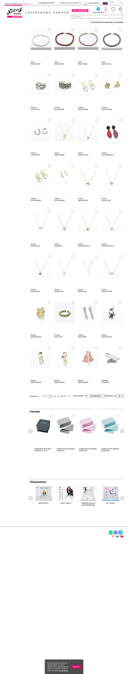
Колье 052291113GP (83, 221)
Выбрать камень (18, 21)
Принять (76, 667)
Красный (11, 91)
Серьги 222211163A (35, 176)
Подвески (12, 45)
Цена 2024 (12, 107)
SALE (27, 21)
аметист (11, 134)
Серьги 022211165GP (107, 130)
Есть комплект (14, 101)
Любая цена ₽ (13, 208)
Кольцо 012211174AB (59, 130)
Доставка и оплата (94, 603)
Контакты (88, 21)
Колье (10, 51)
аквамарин (12, 131)
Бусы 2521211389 (82, 85)
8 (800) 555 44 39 (46, 3)
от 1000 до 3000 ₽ (15, 217)
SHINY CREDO (66, 566)
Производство (72, 603)
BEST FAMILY (44, 566)
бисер (10, 150)
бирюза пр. (12, 147)
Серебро (11, 73)
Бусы (10, 57)
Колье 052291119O (59, 312)
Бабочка (11, 180)
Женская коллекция (13, 33)
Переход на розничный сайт (69, 3)
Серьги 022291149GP (59, 221)
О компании (98, 21)
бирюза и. (12, 143)
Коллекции (52, 21)
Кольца (11, 39)
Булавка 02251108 (105, 403)
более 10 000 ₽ (14, 226)
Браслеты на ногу (33, 616)
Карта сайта (91, 631)
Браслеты (12, 48)
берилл (11, 137)
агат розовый (13, 128)
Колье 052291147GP (107, 312)
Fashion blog (91, 626)
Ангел (10, 177)
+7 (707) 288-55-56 (110, 665)
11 (86, 38)
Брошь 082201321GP (83, 403)
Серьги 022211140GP (83, 130)
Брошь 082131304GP (59, 403)
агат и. (10, 125)
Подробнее (63, 671)
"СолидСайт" (46, 649)
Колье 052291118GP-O (108, 267)
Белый (10, 82)
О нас (88, 612)
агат (9, 119)
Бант (10, 183)
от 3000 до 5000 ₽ (15, 220)
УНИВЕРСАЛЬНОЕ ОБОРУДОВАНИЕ (88, 567)
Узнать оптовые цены (13, 4)
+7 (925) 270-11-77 (87, 661)
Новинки (33, 21)
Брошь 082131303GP (36, 403)
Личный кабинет (93, 3)
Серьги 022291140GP (36, 221)
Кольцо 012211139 (58, 358)
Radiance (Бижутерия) (17, 168)
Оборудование (110, 21)
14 (99, 38)
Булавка (11, 186)
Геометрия (12, 192)
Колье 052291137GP (83, 176)
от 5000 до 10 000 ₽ (16, 223)
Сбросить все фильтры (40, 38)
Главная (32, 29)
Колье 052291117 (58, 267)
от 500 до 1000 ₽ (15, 214)
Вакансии (27, 4)
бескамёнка (13, 140)
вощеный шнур (14, 153)
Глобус (10, 196)
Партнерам (62, 21)
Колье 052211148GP (59, 176)
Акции (68, 612)
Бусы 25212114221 (106, 85)
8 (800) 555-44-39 (112, 661)
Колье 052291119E (35, 312)
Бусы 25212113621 (59, 85)
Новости (71, 21)
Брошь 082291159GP (36, 358)
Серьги (11, 42)
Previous (31, 453)
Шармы (8, 622)
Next (121, 453)
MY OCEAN (110, 566)
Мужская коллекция (13, 60)
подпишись (98, 10)
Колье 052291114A (106, 221)
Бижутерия (42, 21)
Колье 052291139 (82, 312)
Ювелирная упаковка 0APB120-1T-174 (42, 513)
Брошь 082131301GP (107, 358)
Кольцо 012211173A (35, 130)
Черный (11, 88)
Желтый (11, 85)
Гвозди (11, 189)
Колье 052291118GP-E (84, 267)
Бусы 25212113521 (35, 85)
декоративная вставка (17, 156)
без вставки (13, 116)
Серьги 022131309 (82, 358)
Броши (10, 54)
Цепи (47, 603)
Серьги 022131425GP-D (108, 176)
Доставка (80, 21)
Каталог (8, 21)
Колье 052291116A (35, 267)
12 (89, 38)
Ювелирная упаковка (17, 36)
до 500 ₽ (11, 211)
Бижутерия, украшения (46, 29)
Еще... (7, 159)
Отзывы (120, 21)
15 (102, 38)
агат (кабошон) (14, 122)
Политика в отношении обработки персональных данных (72, 636)
